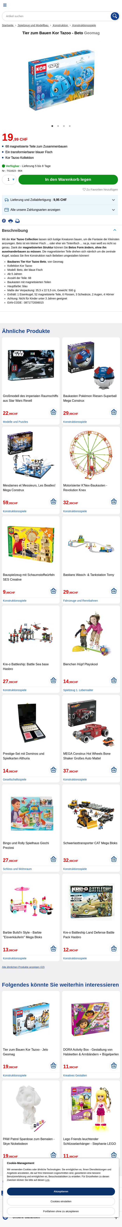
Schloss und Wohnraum (17, 868)
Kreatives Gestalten (75, 1075)
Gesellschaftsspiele (14, 779)
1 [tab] (52, 126)
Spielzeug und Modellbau (33, 25)
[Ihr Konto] (105, 5)
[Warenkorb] (115, 5)
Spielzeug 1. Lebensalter (78, 690)
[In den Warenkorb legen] (68, 179)
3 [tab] (64, 126)
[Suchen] (115, 16)
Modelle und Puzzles (15, 421)
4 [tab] (70, 126)
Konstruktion (60, 25)
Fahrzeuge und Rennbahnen (80, 600)
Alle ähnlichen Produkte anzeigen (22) (23, 967)
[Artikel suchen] (61, 16)
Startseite (8, 25)
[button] (60, 200)
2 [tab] (58, 126)
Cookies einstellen (61, 1201)
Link (47, 1180)
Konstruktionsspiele (84, 25)
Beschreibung (15, 230)
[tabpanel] (61, 80)
